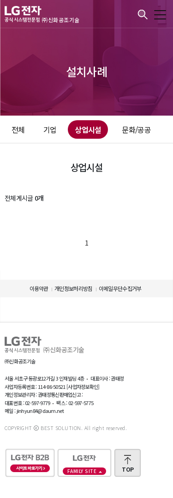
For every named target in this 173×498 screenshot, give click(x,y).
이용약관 (39, 288)
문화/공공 (136, 129)
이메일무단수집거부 (120, 288)
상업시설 (88, 129)
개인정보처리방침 (73, 288)
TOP (127, 469)
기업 (50, 129)
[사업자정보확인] (83, 386)
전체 (18, 129)
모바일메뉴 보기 (160, 14)
